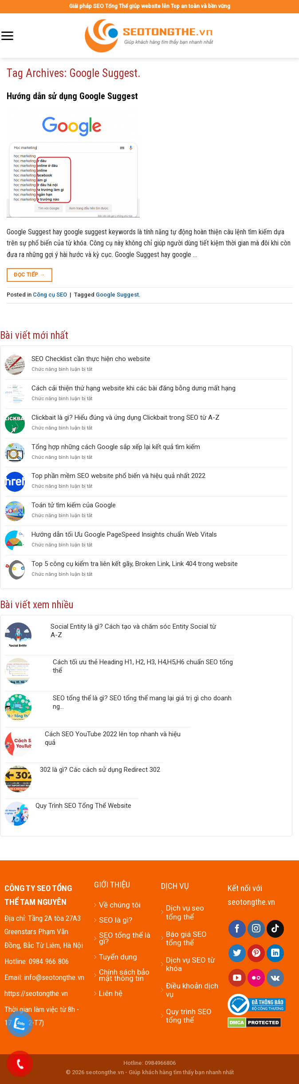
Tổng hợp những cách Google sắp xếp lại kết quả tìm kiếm (115, 447)
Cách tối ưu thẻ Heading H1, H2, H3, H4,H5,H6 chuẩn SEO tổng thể (143, 666)
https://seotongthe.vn (36, 993)
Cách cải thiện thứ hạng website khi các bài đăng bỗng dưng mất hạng (133, 388)
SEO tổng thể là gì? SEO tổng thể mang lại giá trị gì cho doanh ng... (142, 702)
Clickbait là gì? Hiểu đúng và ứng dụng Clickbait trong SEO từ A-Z (125, 418)
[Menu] (7, 36)
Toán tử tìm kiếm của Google (73, 505)
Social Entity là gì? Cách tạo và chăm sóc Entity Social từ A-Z (133, 630)
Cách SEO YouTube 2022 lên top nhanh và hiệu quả (113, 738)
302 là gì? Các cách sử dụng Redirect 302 (100, 770)
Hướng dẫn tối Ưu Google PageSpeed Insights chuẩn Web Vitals (124, 534)
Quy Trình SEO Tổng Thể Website (83, 806)
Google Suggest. (118, 294)
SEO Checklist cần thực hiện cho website (90, 359)
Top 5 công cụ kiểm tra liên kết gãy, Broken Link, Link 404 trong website (134, 564)
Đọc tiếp (29, 275)
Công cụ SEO (50, 294)
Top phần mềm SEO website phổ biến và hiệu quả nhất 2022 (118, 476)
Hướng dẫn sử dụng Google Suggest (72, 96)
